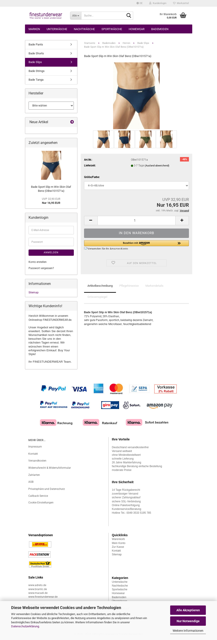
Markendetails (154, 285)
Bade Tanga (36, 79)
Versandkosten (37, 460)
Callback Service (38, 495)
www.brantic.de (37, 589)
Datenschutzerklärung (25, 626)
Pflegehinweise (129, 285)
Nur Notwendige (188, 621)
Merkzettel (181, 3)
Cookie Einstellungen (41, 502)
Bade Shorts (36, 53)
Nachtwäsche (84, 29)
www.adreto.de (37, 585)
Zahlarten (34, 474)
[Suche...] (75, 16)
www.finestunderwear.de (43, 596)
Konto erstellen (38, 262)
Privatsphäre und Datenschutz (46, 489)
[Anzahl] (136, 220)
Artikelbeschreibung (100, 285)
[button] (139, 3)
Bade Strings (37, 71)
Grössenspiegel (97, 297)
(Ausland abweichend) (157, 165)
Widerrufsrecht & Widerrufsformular (49, 467)
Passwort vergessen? (41, 268)
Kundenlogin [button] (157, 3)
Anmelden (51, 252)
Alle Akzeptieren (188, 610)
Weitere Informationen (188, 630)
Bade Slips (35, 62)
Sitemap (34, 292)
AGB (30, 481)
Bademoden (159, 29)
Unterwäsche (57, 29)
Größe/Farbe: (92, 177)
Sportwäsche (111, 29)
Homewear (137, 29)
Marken (34, 29)
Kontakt (33, 453)
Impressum (35, 446)
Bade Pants (36, 44)
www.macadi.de (38, 593)
